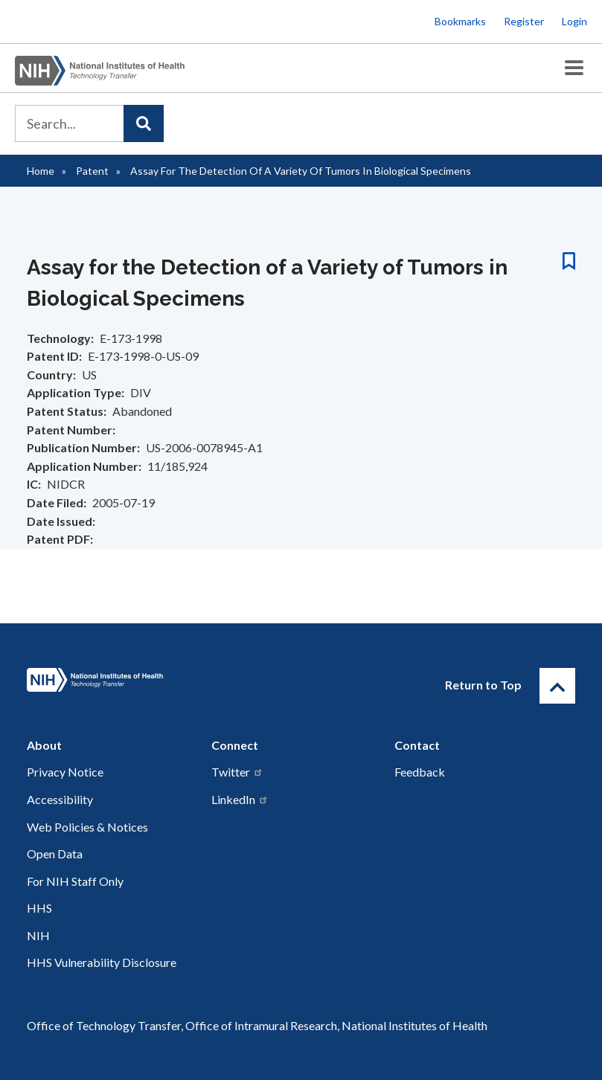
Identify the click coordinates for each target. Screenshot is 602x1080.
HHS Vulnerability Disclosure (101, 962)
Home (40, 170)
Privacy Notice (65, 772)
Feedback (419, 772)
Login (574, 21)
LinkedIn (240, 799)
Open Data (55, 853)
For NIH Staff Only (75, 881)
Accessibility (60, 799)
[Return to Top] (557, 686)
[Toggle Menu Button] (574, 68)
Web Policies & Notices (87, 827)
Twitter (237, 772)
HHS (39, 908)
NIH (38, 935)
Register (524, 21)
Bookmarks (460, 21)
